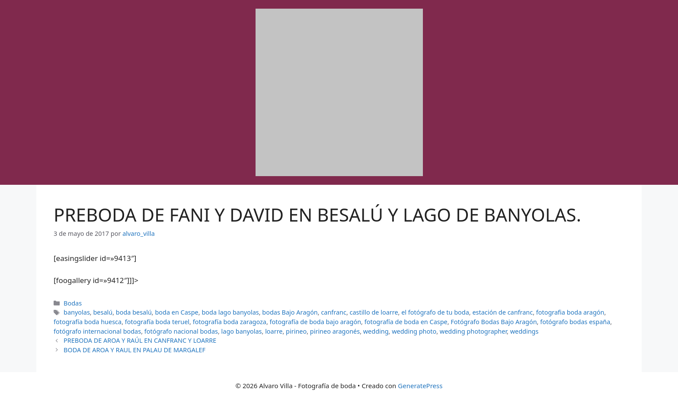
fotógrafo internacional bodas (97, 331)
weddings (524, 331)
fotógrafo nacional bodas (181, 331)
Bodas (73, 303)
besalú (102, 312)
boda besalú (134, 312)
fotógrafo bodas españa (575, 322)
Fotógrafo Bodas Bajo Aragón (494, 322)
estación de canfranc (502, 312)
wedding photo (414, 331)
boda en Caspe (176, 312)
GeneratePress (420, 385)
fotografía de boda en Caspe (406, 322)
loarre (273, 331)
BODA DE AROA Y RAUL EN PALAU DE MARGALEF (134, 350)
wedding (376, 331)
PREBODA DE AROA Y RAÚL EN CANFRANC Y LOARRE (140, 340)
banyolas (77, 312)
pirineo (296, 331)
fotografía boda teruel (157, 322)
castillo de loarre (374, 312)
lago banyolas (241, 331)
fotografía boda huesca (88, 322)
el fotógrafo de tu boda (435, 312)
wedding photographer (473, 331)
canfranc (333, 312)
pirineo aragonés (335, 331)
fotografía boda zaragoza (229, 322)
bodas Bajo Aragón (290, 312)
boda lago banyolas (230, 312)
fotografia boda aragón (570, 312)
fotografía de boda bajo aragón (315, 322)
